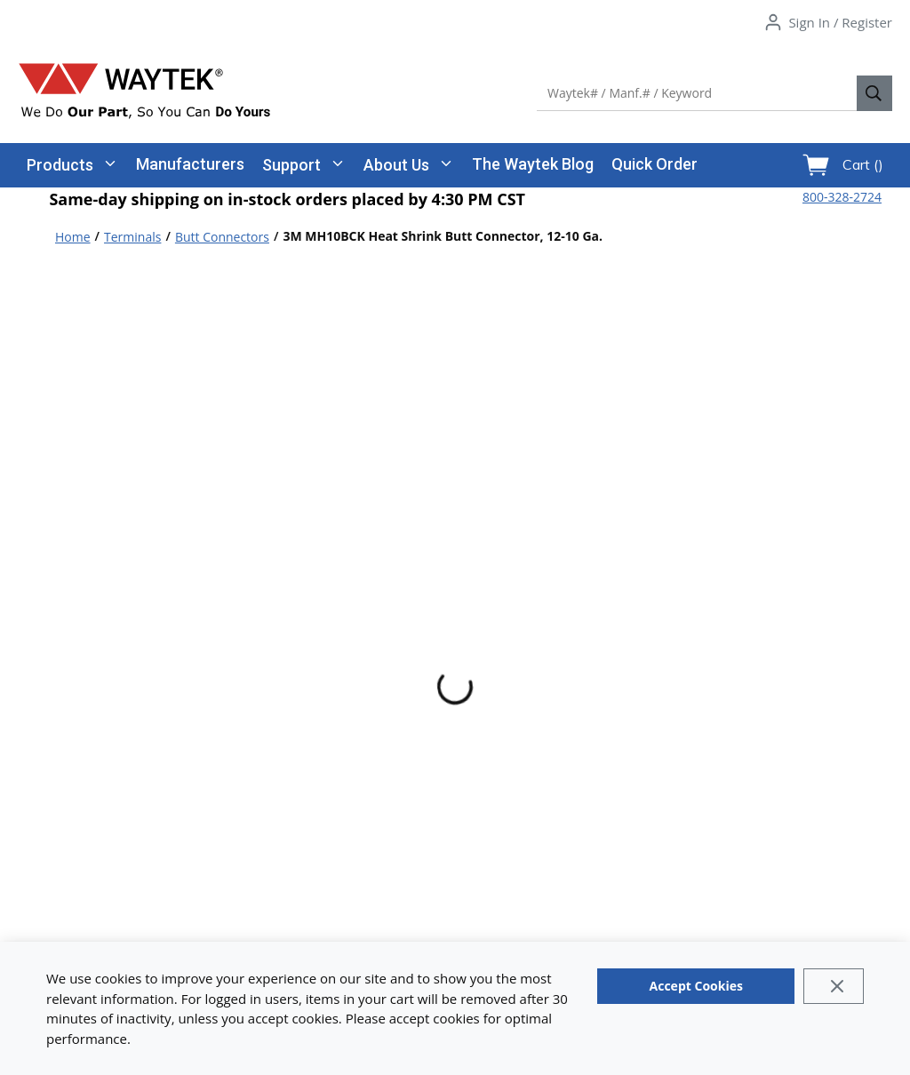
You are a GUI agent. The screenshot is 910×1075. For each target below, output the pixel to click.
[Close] (833, 986)
